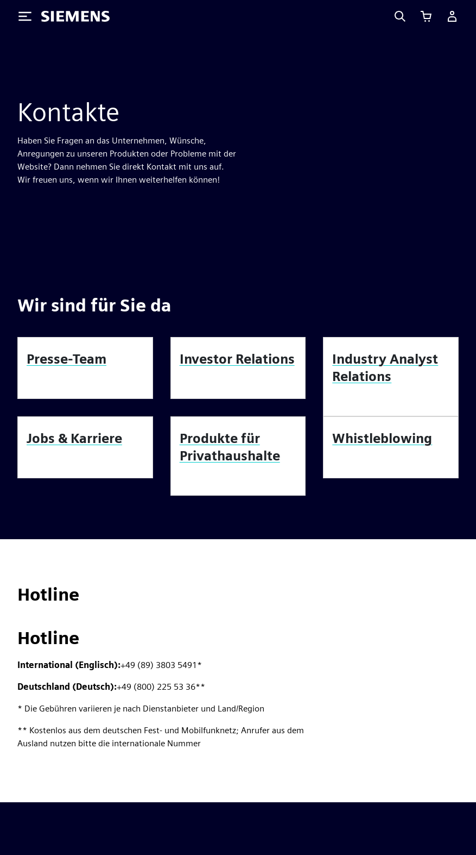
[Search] (400, 16)
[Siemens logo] (75, 16)
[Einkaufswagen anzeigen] (426, 16)
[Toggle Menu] (25, 16)
